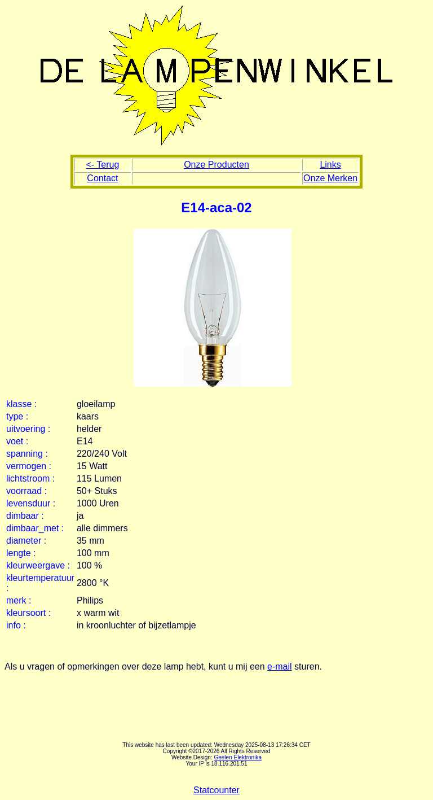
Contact (102, 178)
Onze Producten (216, 164)
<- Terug (102, 164)
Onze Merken (330, 178)
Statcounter (216, 790)
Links (330, 164)
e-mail (279, 666)
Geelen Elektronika (238, 757)
